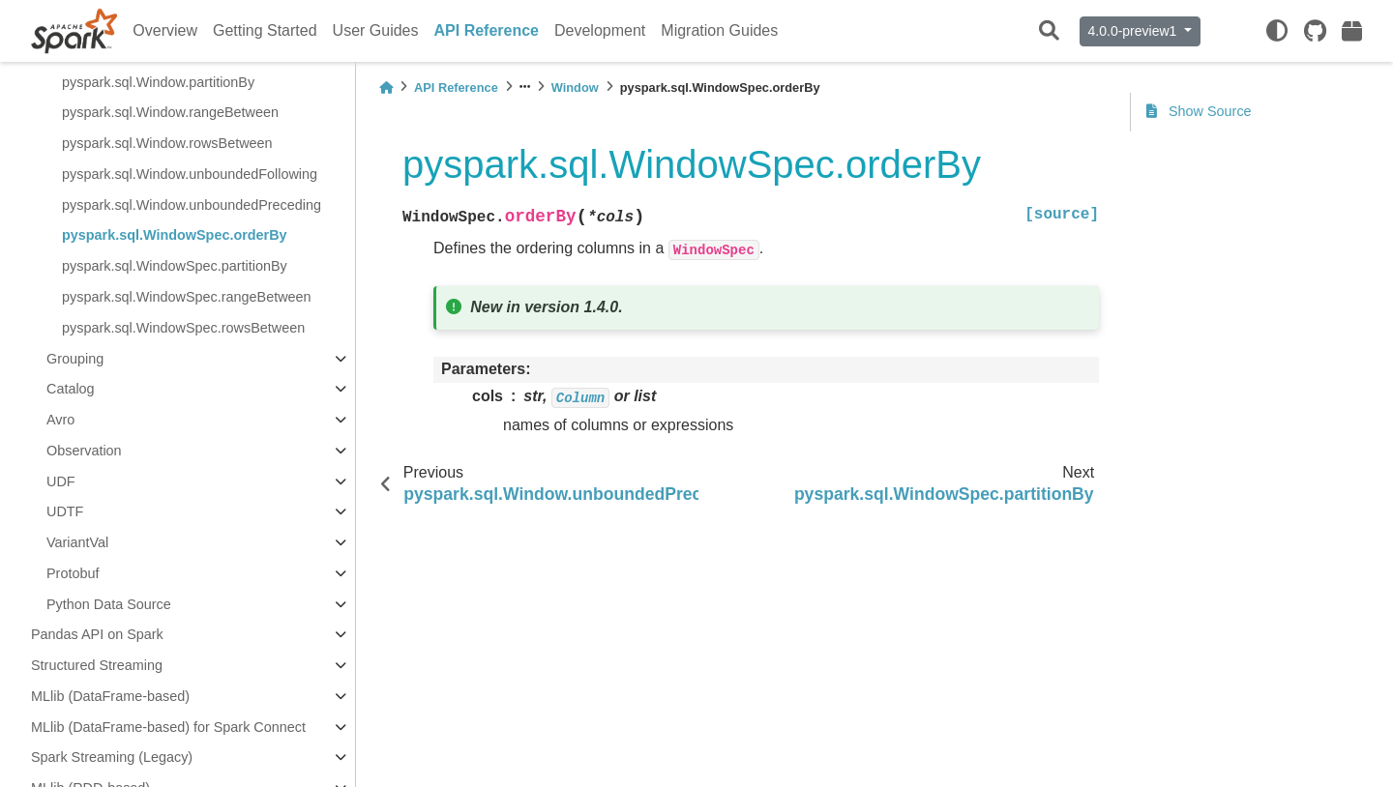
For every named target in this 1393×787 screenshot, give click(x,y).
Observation (84, 450)
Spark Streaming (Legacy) (112, 757)
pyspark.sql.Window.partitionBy (158, 82)
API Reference (487, 30)
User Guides (376, 30)
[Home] (386, 87)
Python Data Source (108, 604)
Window (575, 87)
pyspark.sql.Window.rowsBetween (167, 143)
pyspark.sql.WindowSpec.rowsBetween (183, 327)
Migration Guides (719, 30)
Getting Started (265, 30)
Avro (60, 419)
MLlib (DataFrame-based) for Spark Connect (168, 727)
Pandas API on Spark (97, 634)
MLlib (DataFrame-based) (110, 696)
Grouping (75, 358)
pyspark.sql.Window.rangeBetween (170, 112)
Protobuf (72, 573)
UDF (60, 481)
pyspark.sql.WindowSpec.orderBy (174, 235)
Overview (165, 30)
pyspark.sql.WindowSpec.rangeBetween (186, 297)
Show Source (1199, 111)
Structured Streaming (97, 665)
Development (599, 30)
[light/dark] (1277, 31)
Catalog (70, 388)
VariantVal (77, 542)
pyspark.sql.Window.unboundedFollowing (189, 174)
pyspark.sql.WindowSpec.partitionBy (174, 266)
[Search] (1049, 31)
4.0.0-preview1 (1134, 31)
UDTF (64, 511)
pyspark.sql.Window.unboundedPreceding (191, 205)
